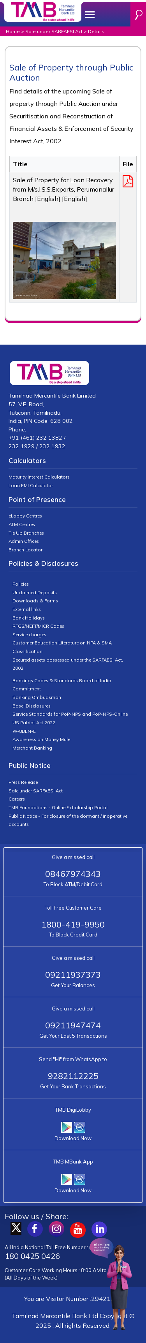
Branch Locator (25, 550)
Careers (17, 799)
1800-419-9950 (73, 924)
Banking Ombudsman (36, 697)
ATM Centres (22, 524)
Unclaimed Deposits (34, 592)
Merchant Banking (32, 748)
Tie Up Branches (26, 533)
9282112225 (73, 1075)
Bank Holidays (28, 618)
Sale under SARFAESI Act (54, 31)
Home (13, 31)
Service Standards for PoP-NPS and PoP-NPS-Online (70, 714)
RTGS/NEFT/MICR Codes (38, 626)
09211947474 (73, 1025)
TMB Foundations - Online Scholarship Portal (58, 807)
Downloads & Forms (35, 601)
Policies (20, 584)
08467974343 (73, 873)
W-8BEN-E (24, 731)
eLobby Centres (25, 516)
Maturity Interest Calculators (39, 477)
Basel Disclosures (31, 706)
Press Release (23, 782)
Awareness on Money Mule (41, 739)
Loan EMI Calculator (31, 485)
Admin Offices (24, 541)
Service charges (29, 634)
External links (26, 609)
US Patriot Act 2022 (33, 722)
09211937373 (73, 974)
